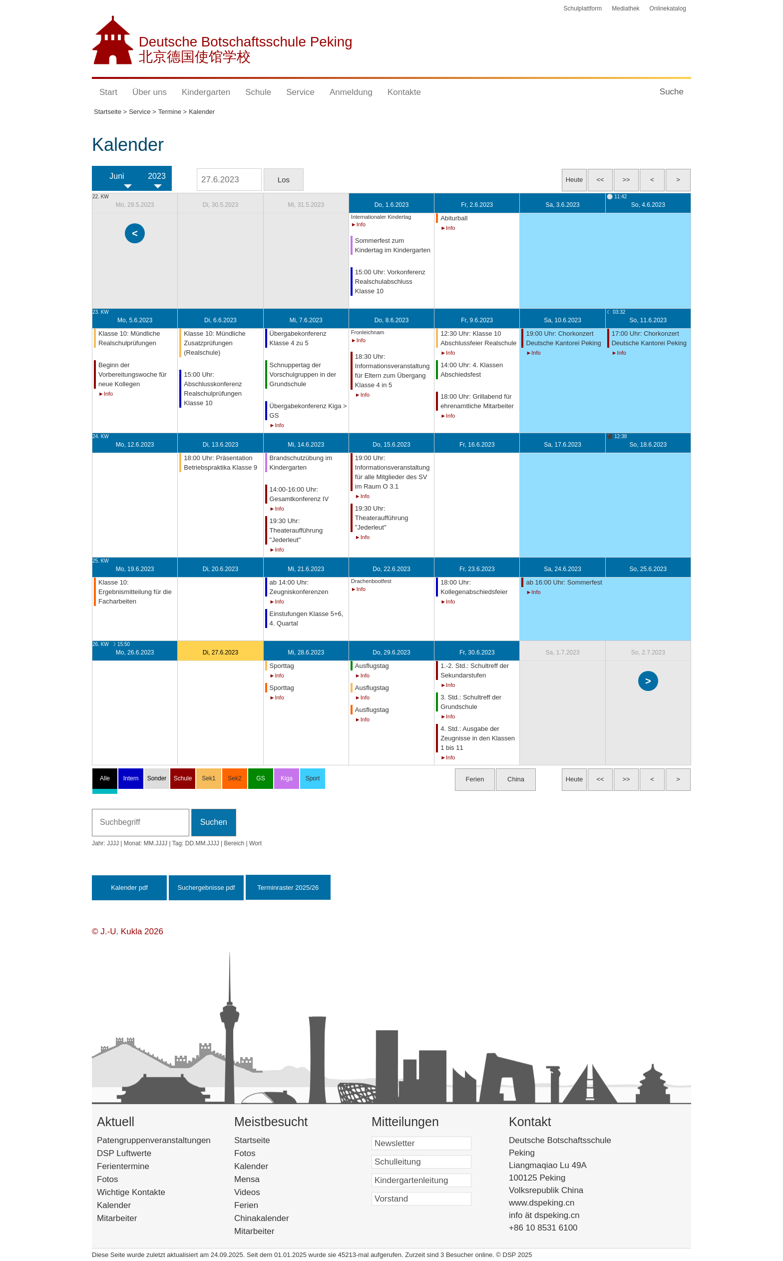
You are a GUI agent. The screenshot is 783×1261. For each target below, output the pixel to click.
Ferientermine (123, 1166)
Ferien (259, 1205)
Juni (116, 176)
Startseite (269, 1140)
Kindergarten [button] (206, 92)
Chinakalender (274, 1218)
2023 (157, 176)
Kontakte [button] (404, 92)
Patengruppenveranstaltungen (154, 1140)
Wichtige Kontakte (131, 1192)
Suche (672, 91)
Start (108, 92)
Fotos (107, 1179)
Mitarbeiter (117, 1218)
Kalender (114, 1205)
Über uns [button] (149, 92)
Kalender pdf (129, 887)
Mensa (262, 1179)
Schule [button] (258, 92)
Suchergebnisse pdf (206, 887)
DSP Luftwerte (124, 1153)
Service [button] (300, 92)
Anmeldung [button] (351, 92)
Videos (262, 1192)
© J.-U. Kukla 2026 (127, 931)
